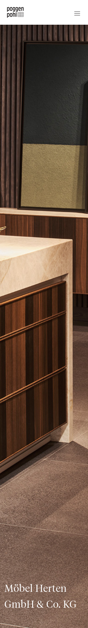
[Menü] (77, 12)
